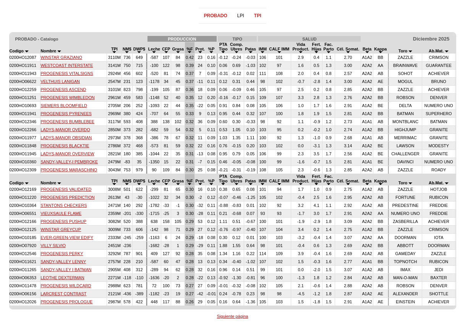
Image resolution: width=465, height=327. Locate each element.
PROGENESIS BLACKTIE (65, 145)
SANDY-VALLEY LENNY (63, 261)
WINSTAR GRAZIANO (61, 57)
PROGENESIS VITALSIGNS (67, 73)
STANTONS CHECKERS (64, 205)
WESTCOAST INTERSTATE (67, 65)
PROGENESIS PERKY (62, 253)
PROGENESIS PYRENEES (66, 113)
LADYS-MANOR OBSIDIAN (66, 137)
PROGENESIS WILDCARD (66, 285)
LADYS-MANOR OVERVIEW (67, 153)
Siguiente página (232, 316)
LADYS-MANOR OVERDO (65, 129)
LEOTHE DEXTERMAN (62, 277)
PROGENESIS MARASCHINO (69, 170)
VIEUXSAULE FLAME (61, 213)
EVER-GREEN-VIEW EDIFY (67, 237)
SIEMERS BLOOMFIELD (64, 105)
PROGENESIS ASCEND (63, 89)
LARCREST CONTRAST (63, 293)
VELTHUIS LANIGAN (60, 81)
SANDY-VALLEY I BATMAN (66, 269)
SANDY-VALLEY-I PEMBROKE (69, 161)
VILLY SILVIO (53, 245)
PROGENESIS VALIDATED (66, 189)
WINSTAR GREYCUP (61, 229)
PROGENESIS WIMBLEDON (67, 97)
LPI (240, 15)
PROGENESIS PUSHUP (63, 221)
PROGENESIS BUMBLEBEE (67, 121)
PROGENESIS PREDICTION (67, 197)
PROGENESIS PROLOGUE (66, 301)
